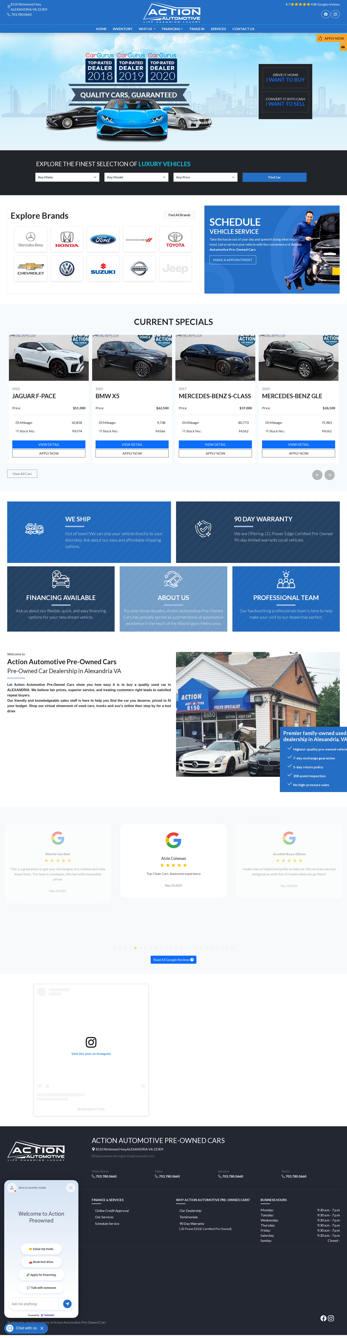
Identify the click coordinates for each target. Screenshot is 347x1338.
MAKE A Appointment (233, 260)
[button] (114, 948)
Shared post (85, 1109)
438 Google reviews (325, 4)
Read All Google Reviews (173, 960)
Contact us (243, 29)
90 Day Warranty (205, 1226)
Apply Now (49, 453)
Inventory (122, 29)
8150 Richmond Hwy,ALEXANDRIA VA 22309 (127, 1149)
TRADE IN (196, 29)
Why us (146, 29)
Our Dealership (190, 1211)
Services (218, 29)
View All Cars (22, 474)
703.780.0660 (21, 14)
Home (101, 29)
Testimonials (188, 1217)
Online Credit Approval (112, 1211)
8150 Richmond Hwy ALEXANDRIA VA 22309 (29, 6)
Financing (171, 29)
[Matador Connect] (41, 1249)
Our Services (104, 1217)
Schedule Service (107, 1223)
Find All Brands (179, 215)
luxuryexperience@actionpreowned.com (123, 1156)
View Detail (48, 444)
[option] (49, 399)
